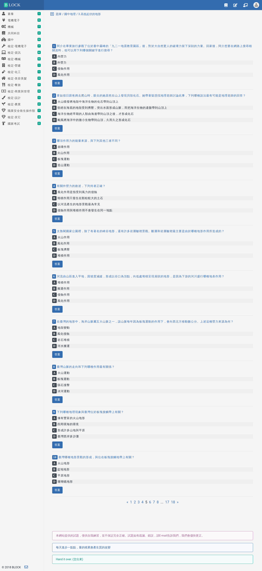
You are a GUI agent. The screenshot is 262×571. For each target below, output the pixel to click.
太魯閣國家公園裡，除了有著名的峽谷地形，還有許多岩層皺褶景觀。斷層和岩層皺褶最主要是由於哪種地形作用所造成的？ (140, 231)
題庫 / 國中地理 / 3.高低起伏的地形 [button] (75, 14)
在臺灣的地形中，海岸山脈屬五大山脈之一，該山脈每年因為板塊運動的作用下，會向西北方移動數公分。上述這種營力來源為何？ (145, 321)
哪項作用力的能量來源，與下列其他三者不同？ (88, 140)
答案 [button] (57, 83)
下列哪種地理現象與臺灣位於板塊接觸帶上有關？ (90, 411)
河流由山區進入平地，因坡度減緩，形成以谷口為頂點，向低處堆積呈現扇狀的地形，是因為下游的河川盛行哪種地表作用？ (140, 276)
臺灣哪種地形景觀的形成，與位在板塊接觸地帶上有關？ (96, 457)
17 (167, 502)
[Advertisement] (152, 27)
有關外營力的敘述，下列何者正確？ (81, 185)
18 (173, 502)
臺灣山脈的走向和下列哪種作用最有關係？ (85, 366)
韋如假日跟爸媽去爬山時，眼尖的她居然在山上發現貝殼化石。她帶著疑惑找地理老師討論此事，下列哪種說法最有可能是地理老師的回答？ (151, 95)
